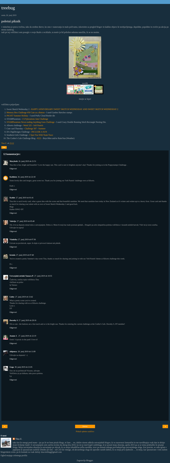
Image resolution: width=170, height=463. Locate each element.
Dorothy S (14, 320)
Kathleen (13, 177)
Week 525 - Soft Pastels (33, 125)
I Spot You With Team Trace (41, 135)
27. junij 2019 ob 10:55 (43, 276)
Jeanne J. (14, 336)
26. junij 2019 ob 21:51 (27, 161)
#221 (39, 138)
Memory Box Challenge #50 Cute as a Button (26, 112)
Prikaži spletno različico (85, 431)
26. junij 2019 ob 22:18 (26, 177)
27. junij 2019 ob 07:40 (25, 255)
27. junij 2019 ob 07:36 (27, 239)
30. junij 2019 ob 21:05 (23, 367)
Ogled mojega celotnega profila (14, 455)
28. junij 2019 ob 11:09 (26, 351)
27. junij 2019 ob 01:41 (25, 198)
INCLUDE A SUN (39, 132)
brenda (12, 255)
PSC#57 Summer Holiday (17, 116)
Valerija (13, 221)
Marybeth (14, 161)
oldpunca (13, 351)
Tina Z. (18, 439)
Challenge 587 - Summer (35, 128)
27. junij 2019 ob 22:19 (27, 336)
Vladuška (13, 239)
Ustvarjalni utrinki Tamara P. (22, 276)
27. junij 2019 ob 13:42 (24, 297)
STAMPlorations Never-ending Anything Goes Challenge (30, 122)
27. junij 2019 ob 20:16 (27, 320)
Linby (12, 297)
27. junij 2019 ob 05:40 (26, 221)
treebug (8, 7)
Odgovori (13, 169)
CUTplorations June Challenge (35, 119)
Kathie (12, 198)
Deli (4, 147)
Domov (84, 426)
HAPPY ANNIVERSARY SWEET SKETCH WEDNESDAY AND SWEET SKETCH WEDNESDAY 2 (74, 109)
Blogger (89, 460)
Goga (12, 367)
